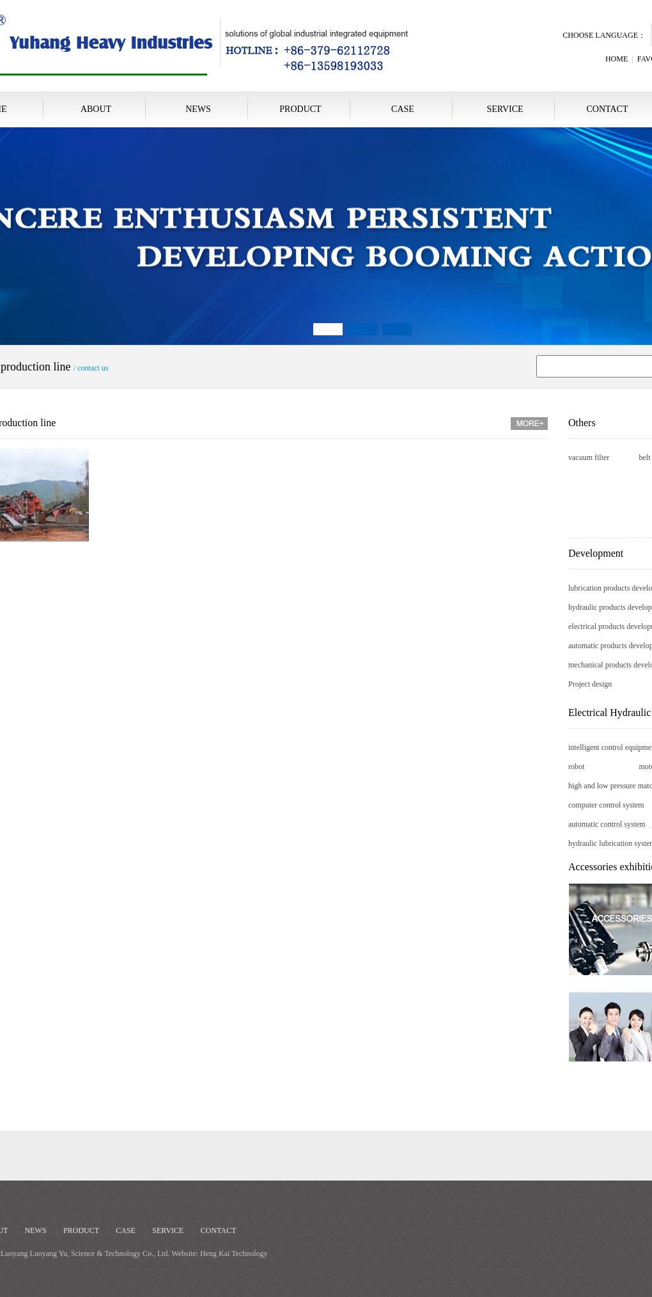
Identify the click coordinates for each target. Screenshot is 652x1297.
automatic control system (607, 824)
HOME (616, 58)
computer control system (606, 804)
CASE (402, 109)
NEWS (198, 109)
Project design (590, 684)
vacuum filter (588, 457)
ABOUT (96, 109)
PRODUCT (300, 109)
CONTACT (219, 1230)
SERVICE (504, 109)
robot (576, 766)
